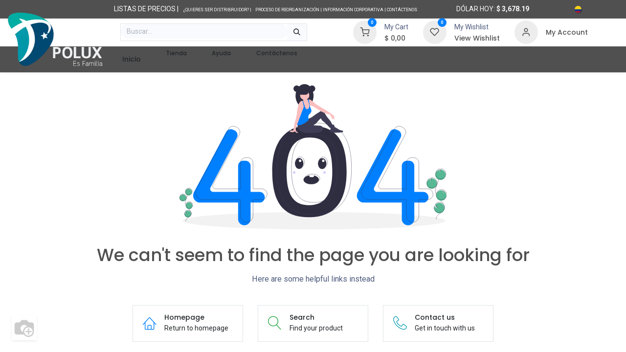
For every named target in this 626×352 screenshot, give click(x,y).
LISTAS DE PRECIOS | (146, 9)
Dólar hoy (474, 9)
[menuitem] (131, 59)
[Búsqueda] (297, 32)
